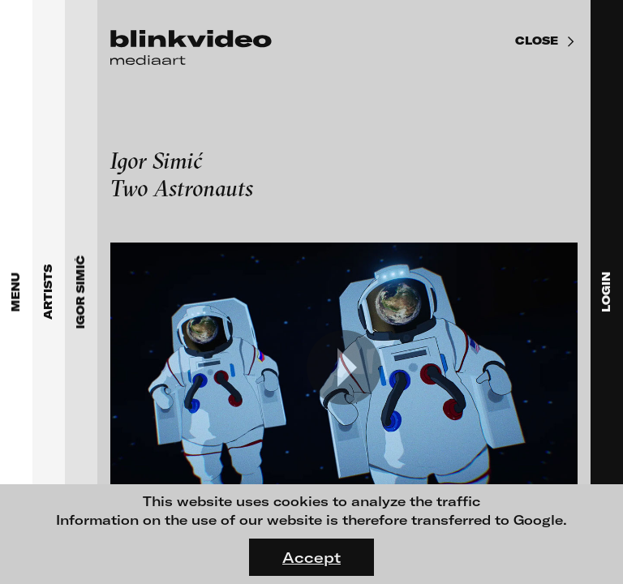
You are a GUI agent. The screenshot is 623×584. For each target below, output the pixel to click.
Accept (311, 557)
